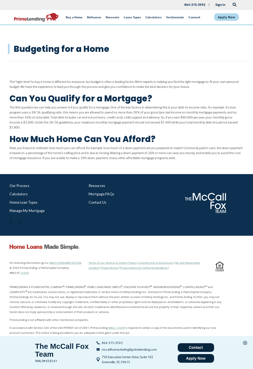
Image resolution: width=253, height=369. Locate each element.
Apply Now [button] (196, 358)
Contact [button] (196, 347)
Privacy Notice (109, 267)
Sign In (220, 4)
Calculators (19, 194)
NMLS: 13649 (116, 327)
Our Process (19, 185)
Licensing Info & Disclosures (156, 262)
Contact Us (98, 202)
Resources (97, 185)
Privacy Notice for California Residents (144, 267)
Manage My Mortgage (27, 210)
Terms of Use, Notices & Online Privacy (113, 262)
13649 (24, 272)
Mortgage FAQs (101, 194)
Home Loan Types (24, 202)
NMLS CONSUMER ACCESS (65, 262)
